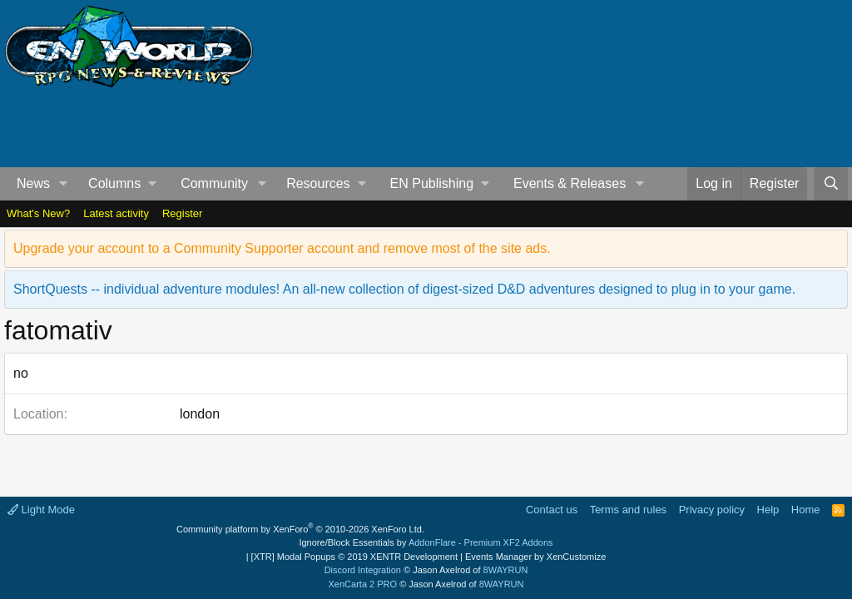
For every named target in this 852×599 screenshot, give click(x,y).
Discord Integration (362, 570)
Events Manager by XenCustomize (535, 557)
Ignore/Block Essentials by (425, 542)
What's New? (38, 213)
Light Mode (41, 509)
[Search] (831, 183)
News (33, 183)
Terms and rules (628, 509)
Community (214, 183)
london (200, 414)
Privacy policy (712, 509)
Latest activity (116, 213)
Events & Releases (569, 183)
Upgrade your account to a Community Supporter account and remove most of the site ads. (282, 248)
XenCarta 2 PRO (363, 584)
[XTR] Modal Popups (354, 557)
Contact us (551, 509)
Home (805, 509)
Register (182, 213)
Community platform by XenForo (300, 529)
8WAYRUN (505, 570)
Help (768, 509)
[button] (64, 183)
